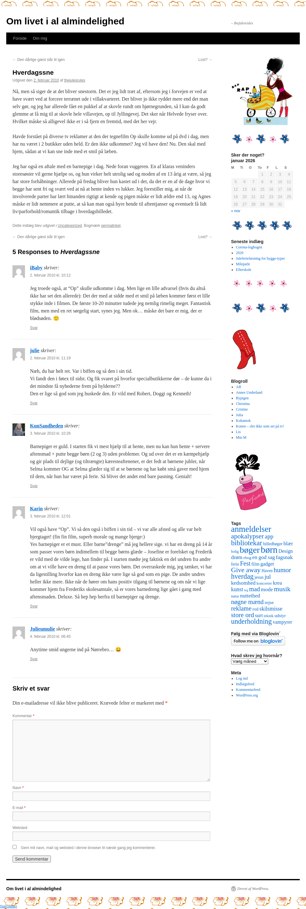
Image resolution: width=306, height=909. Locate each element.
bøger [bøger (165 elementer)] (250, 550)
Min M (241, 437)
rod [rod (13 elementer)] (255, 609)
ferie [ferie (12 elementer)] (235, 564)
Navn (18, 788)
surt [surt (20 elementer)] (259, 615)
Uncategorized (70, 225)
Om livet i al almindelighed (65, 21)
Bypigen (242, 398)
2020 (240, 253)
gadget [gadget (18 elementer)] (267, 564)
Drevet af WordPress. (253, 889)
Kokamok (243, 420)
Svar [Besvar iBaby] (34, 328)
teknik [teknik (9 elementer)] (269, 616)
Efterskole (243, 269)
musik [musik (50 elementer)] (282, 589)
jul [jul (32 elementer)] (267, 576)
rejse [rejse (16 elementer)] (269, 602)
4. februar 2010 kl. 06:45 (50, 636)
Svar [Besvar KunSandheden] (34, 486)
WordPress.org (247, 695)
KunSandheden (46, 425)
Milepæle (243, 264)
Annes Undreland (249, 392)
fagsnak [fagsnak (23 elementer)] (284, 557)
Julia (239, 415)
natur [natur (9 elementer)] (235, 596)
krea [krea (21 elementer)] (277, 583)
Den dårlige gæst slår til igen (38, 59)
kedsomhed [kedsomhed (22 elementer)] (243, 583)
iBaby (36, 267)
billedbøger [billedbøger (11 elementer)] (273, 544)
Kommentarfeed (248, 689)
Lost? (205, 59)
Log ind (242, 678)
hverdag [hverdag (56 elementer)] (242, 576)
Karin (36, 508)
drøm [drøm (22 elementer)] (236, 557)
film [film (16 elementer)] (255, 564)
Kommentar (23, 716)
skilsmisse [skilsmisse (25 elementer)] (270, 609)
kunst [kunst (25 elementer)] (237, 589)
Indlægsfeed (245, 684)
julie (34, 350)
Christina (243, 404)
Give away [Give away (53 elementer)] (246, 570)
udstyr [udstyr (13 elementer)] (280, 615)
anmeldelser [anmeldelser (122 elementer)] (251, 529)
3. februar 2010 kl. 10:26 (50, 433)
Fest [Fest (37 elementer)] (245, 563)
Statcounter (8, 906)
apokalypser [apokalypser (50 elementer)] (247, 536)
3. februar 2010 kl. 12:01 (50, 516)
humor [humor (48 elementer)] (282, 570)
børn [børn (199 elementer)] (269, 550)
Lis (238, 432)
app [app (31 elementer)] (269, 536)
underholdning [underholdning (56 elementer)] (251, 621)
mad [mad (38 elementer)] (254, 589)
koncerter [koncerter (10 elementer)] (264, 583)
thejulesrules (74, 80)
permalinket (111, 225)
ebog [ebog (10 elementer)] (247, 557)
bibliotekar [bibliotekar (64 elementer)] (246, 543)
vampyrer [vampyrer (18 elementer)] (282, 622)
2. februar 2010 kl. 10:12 (50, 275)
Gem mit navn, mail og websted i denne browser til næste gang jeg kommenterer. (88, 848)
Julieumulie (42, 629)
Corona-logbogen (249, 247)
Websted (19, 828)
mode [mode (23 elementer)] (267, 589)
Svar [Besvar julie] (34, 403)
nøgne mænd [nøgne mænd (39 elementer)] (247, 601)
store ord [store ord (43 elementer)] (242, 615)
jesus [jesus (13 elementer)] (259, 577)
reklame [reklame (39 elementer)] (241, 608)
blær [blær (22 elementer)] (288, 544)
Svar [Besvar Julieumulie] (34, 659)
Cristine (242, 409)
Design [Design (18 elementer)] (286, 551)
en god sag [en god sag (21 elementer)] (263, 557)
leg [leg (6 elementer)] (246, 590)
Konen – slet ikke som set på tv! (260, 426)
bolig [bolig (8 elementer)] (235, 551)
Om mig (40, 38)
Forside (20, 38)
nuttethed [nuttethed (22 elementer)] (250, 596)
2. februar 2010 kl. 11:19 (50, 358)
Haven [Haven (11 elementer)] (267, 570)
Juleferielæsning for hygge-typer (260, 258)
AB (238, 387)
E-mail (19, 808)
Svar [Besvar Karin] (34, 606)
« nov (235, 211)
